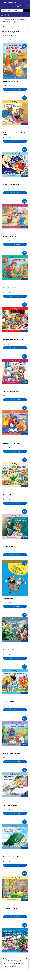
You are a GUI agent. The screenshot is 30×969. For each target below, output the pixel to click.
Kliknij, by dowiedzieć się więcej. (14, 965)
